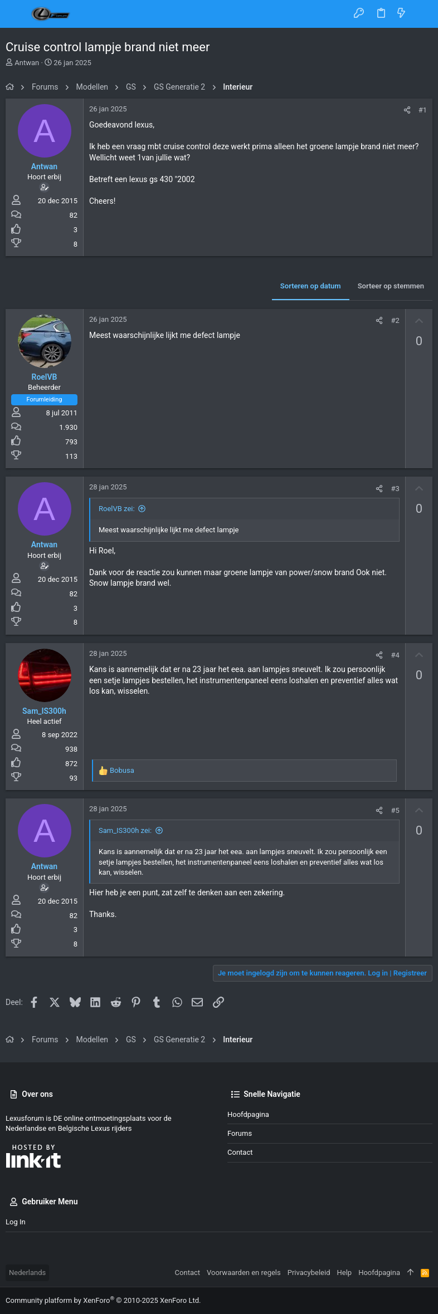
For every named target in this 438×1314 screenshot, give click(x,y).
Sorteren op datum (310, 286)
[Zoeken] (421, 14)
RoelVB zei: (117, 508)
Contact (239, 1152)
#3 (395, 488)
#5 (395, 810)
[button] (17, 14)
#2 (395, 320)
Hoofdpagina (248, 1114)
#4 (395, 655)
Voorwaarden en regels (244, 1272)
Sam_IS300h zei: (125, 830)
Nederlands (27, 1272)
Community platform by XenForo (103, 1300)
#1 (422, 110)
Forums (239, 1133)
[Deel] (407, 110)
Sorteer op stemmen (391, 286)
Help (344, 1272)
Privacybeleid (309, 1272)
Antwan (26, 62)
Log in (16, 1222)
